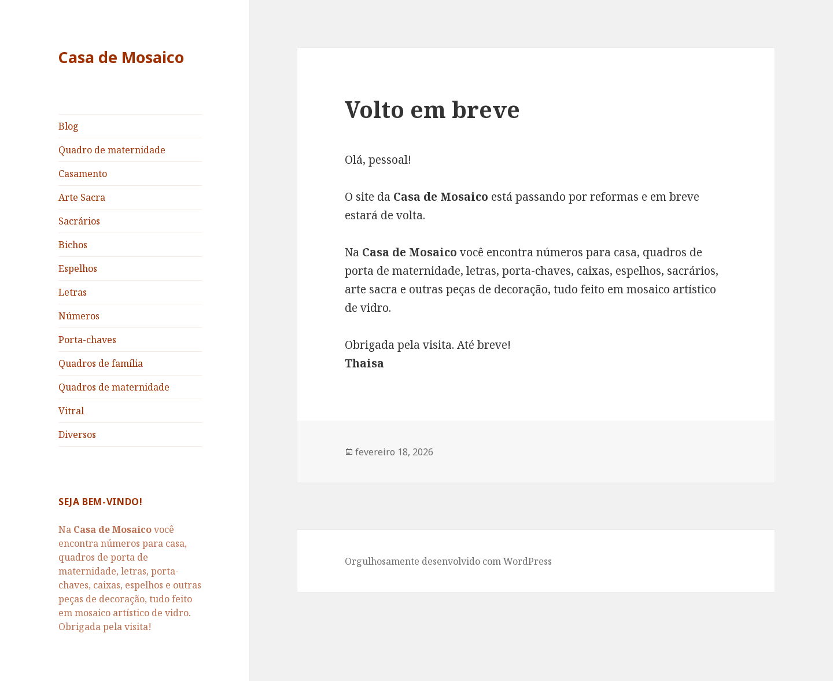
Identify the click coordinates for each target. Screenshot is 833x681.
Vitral (71, 410)
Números (78, 316)
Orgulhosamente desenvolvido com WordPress (448, 561)
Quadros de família (100, 363)
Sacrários (79, 221)
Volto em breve (432, 109)
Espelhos (77, 268)
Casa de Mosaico (121, 57)
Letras (72, 292)
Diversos (77, 434)
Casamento (82, 173)
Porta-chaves (87, 339)
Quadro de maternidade (111, 149)
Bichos (72, 244)
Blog (68, 126)
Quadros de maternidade (113, 387)
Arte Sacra (81, 197)
